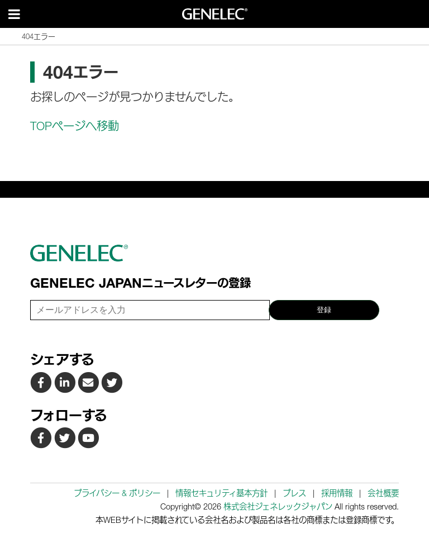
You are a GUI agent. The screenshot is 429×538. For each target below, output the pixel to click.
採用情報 (336, 493)
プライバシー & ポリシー (117, 493)
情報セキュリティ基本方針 (221, 493)
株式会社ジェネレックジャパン (277, 506)
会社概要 (383, 493)
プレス (294, 493)
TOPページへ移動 (74, 126)
